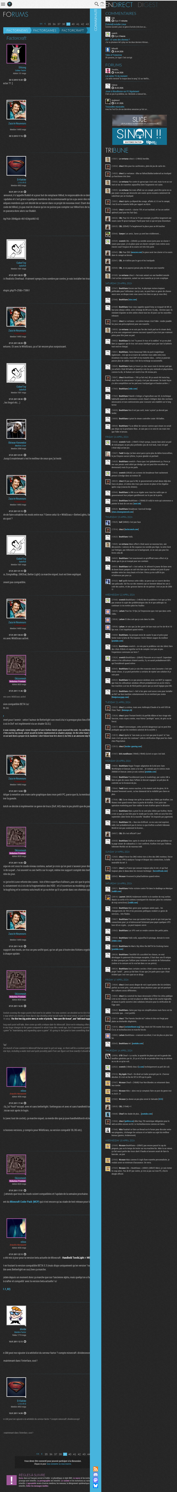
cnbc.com (142, 413)
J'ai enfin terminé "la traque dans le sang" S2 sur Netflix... (136, 78)
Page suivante (89, 24)
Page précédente (38, 24)
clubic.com (132, 994)
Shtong (22, 67)
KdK (122, 17)
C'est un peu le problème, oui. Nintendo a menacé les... (135, 93)
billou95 (123, 48)
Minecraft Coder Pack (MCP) (17, 1201)
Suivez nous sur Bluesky (104, 1485)
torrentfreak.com (128, 921)
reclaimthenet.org (141, 1083)
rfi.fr (169, 1157)
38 (56, 24)
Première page (34, 24)
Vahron (123, 84)
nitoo (23, 1090)
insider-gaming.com (142, 783)
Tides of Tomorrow (122, 54)
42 (75, 24)
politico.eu (138, 1179)
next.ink (157, 535)
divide (23, 1329)
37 (51, 24)
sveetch (123, 32)
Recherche (89, 4)
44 (85, 24)
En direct (127, 4)
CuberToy (21, 262)
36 (47, 24)
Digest (157, 4)
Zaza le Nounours (17, 123)
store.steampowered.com (131, 543)
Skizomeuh (20, 678)
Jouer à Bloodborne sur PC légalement (131, 90)
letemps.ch (145, 744)
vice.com (141, 315)
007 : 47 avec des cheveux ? (126, 39)
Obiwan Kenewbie (17, 442)
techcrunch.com (140, 560)
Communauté (104, 730)
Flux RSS (104, 1469)
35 (42, 24)
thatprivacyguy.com (145, 731)
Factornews (17, 30)
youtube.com (136, 672)
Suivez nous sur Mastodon (104, 1480)
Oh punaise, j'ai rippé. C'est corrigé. (127, 56)
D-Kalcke (21, 179)
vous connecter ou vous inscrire (55, 1463)
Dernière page (93, 24)
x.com (150, 1123)
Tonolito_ (124, 69)
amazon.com (145, 262)
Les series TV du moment (125, 75)
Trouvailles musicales (123, 106)
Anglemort (124, 99)
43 (80, 24)
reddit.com (135, 941)
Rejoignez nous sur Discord (104, 1474)
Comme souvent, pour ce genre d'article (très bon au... (135, 26)
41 (70, 24)
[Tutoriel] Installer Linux (124, 24)
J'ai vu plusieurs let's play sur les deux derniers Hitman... (136, 41)
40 (66, 24)
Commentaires (129, 12)
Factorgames (44, 30)
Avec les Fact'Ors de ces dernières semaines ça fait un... (135, 108)
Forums (122, 64)
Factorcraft (73, 30)
